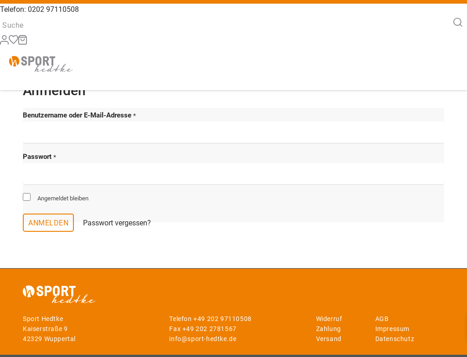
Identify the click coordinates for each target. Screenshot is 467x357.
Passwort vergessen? (117, 223)
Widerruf (329, 318)
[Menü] (448, 68)
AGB (382, 318)
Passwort (39, 157)
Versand (329, 338)
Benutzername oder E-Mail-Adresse (79, 115)
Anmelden (48, 223)
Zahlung (328, 328)
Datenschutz (395, 338)
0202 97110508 (53, 9)
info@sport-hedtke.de (202, 338)
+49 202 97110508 (222, 318)
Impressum (392, 328)
